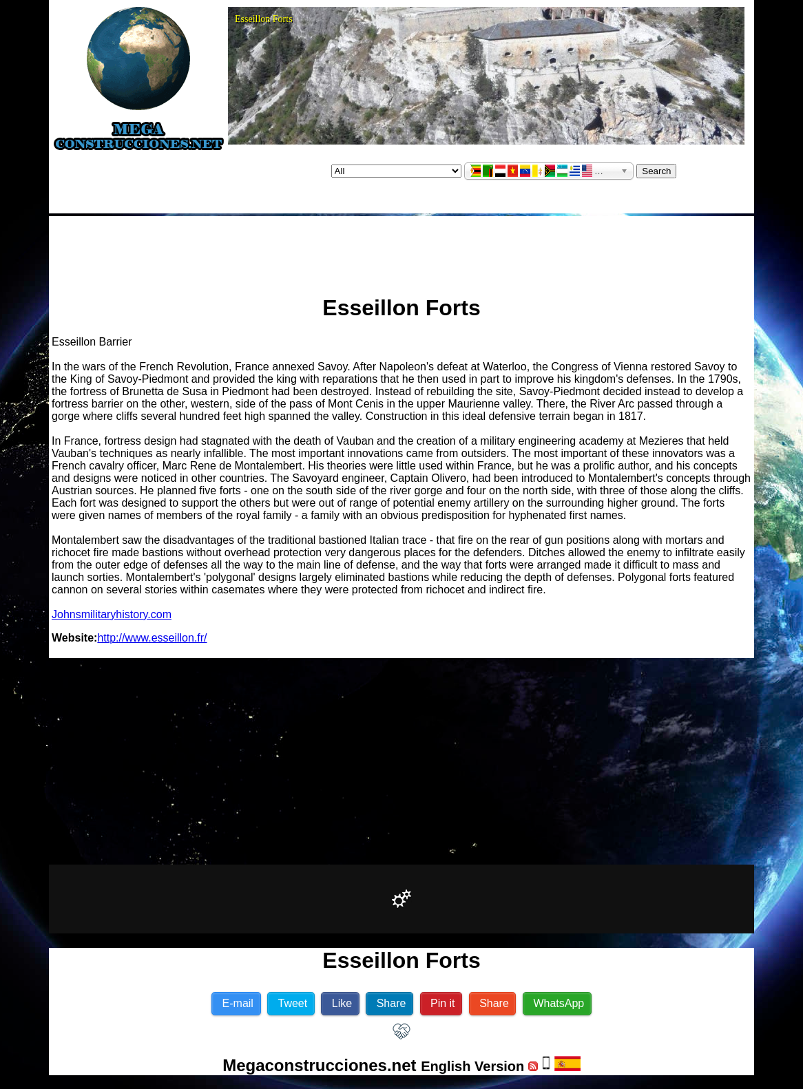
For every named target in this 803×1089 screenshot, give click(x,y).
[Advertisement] (401, 250)
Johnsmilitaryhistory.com (111, 614)
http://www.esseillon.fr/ (152, 638)
